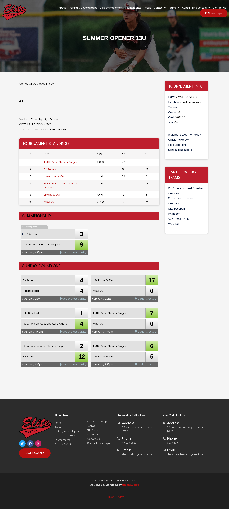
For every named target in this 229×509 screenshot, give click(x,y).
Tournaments (133, 8)
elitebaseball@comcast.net (137, 454)
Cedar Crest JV (145, 299)
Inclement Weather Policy (184, 134)
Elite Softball (201, 8)
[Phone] (118, 437)
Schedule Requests (180, 150)
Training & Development (83, 8)
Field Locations (177, 145)
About (62, 8)
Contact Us (219, 8)
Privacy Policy (115, 497)
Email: (126, 450)
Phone (126, 438)
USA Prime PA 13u (54, 176)
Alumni (186, 8)
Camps (160, 8)
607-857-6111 (174, 442)
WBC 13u (49, 202)
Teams (173, 8)
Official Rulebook (178, 140)
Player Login (215, 13)
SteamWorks (130, 485)
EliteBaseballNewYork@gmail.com (186, 454)
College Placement (111, 8)
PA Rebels (50, 169)
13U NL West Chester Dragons (61, 162)
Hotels (147, 8)
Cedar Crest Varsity (73, 252)
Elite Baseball (52, 195)
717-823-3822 (129, 442)
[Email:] (118, 449)
